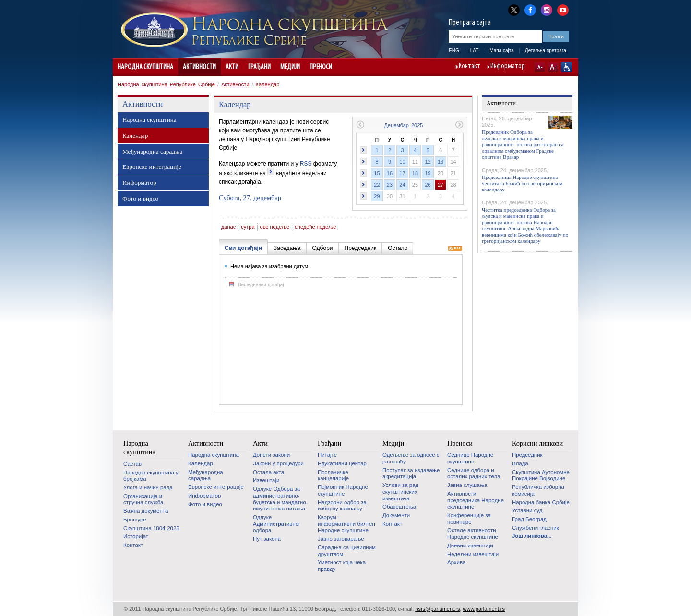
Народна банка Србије (541, 502)
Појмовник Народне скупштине (343, 490)
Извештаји (266, 480)
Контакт (469, 66)
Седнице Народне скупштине (470, 458)
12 (427, 162)
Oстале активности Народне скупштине (472, 533)
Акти (232, 67)
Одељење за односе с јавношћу (410, 458)
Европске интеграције (151, 166)
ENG (454, 50)
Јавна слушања (467, 485)
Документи (396, 515)
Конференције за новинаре (469, 518)
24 (402, 185)
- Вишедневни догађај (256, 284)
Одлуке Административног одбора (276, 523)
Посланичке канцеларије (333, 475)
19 (427, 173)
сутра (247, 227)
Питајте (327, 455)
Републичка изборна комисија (538, 490)
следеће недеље (315, 227)
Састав (132, 464)
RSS (306, 163)
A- (539, 67)
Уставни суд (527, 510)
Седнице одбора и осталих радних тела (473, 473)
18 (415, 173)
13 (440, 162)
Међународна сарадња (152, 151)
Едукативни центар (342, 463)
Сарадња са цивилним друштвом (347, 551)
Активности (199, 67)
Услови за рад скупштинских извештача (400, 491)
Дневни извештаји (470, 545)
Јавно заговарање (341, 539)
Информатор (507, 66)
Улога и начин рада (148, 487)
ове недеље (275, 227)
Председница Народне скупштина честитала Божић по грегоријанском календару (522, 183)
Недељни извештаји (473, 554)
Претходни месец (360, 124)
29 (377, 196)
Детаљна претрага (545, 50)
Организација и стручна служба (143, 499)
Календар (268, 84)
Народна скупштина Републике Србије (166, 84)
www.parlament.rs (484, 609)
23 (390, 185)
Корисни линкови (537, 443)
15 (377, 173)
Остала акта (268, 472)
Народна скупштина (145, 67)
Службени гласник (535, 528)
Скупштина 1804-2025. (152, 528)
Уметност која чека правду (342, 565)
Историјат (135, 536)
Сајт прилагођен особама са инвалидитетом (566, 67)
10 (402, 162)
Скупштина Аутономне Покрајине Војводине (541, 475)
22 (377, 185)
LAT (474, 50)
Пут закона (267, 539)
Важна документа (145, 511)
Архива (456, 562)
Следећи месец (459, 124)
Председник (527, 455)
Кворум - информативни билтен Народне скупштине (346, 523)
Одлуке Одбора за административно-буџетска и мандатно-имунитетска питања (280, 498)
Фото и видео (140, 198)
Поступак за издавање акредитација (411, 473)
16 (390, 173)
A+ (553, 67)
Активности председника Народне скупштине (475, 500)
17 (402, 173)
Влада (520, 463)
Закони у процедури (278, 463)
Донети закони (271, 455)
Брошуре (134, 519)
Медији (290, 67)
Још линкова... (532, 536)
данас (228, 227)
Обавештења (399, 506)
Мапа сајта (501, 50)
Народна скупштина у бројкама (151, 476)
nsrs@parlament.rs (437, 609)
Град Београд (529, 519)
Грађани (259, 67)
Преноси (321, 67)
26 (427, 185)
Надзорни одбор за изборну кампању (342, 505)
